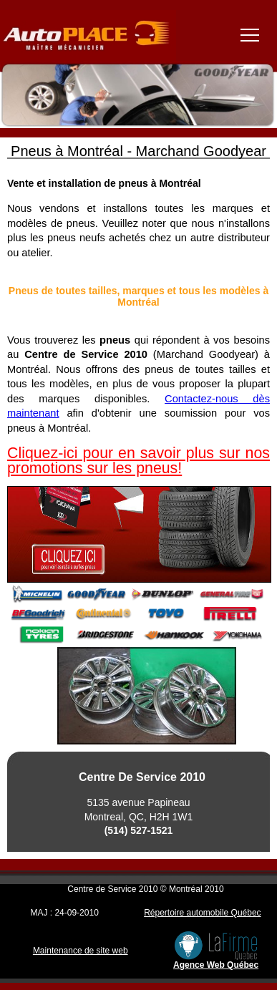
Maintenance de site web (80, 951)
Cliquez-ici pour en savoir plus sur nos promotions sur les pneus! (138, 461)
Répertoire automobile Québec (202, 913)
